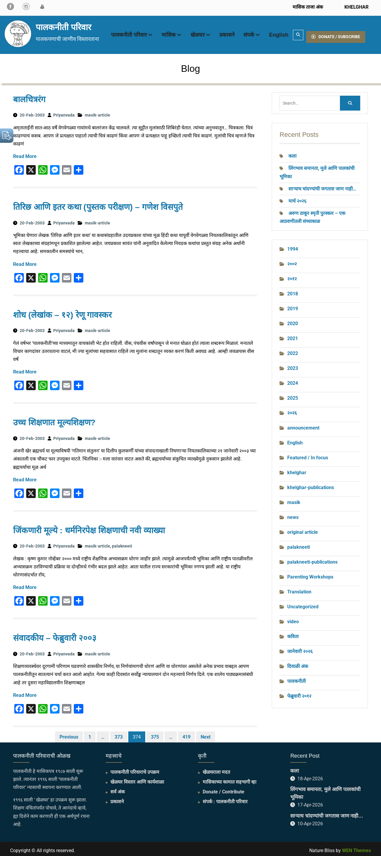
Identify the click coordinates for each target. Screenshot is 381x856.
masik (293, 499)
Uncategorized (302, 604)
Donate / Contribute (223, 789)
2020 (292, 320)
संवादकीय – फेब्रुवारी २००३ (54, 635)
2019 (292, 305)
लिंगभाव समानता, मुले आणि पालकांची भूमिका (325, 790)
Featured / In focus (307, 455)
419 (186, 734)
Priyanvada (64, 112)
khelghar (296, 469)
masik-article (97, 112)
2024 (292, 380)
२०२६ (292, 410)
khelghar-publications (310, 484)
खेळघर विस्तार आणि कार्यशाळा (137, 779)
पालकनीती (296, 678)
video (293, 618)
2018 (292, 291)
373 (119, 734)
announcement (303, 425)
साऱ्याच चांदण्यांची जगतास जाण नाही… (322, 186)
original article (302, 529)
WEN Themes (356, 847)
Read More (25, 153)
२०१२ (292, 276)
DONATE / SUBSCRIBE (335, 33)
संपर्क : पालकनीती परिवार (225, 798)
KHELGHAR (355, 7)
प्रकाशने (227, 33)
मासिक (169, 33)
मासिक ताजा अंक (307, 7)
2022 (292, 350)
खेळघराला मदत (216, 769)
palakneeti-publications (312, 559)
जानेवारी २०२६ (300, 648)
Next (205, 734)
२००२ (292, 261)
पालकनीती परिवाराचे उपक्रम (134, 769)
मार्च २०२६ (297, 198)
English (278, 33)
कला (292, 153)
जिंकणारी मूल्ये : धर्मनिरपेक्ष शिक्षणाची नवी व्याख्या (89, 527)
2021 (292, 335)
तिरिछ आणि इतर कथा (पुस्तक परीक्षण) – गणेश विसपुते (97, 204)
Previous (69, 734)
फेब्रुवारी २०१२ (299, 693)
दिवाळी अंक (297, 663)
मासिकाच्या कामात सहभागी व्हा (229, 779)
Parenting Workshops (310, 574)
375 (155, 734)
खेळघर (197, 33)
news (293, 514)
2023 (292, 365)
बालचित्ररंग (29, 96)
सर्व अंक (117, 789)
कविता (293, 633)
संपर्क (248, 33)
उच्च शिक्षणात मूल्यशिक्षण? (54, 419)
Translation (299, 589)
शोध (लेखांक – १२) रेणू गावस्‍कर (62, 312)
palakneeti (122, 543)
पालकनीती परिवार (63, 25)
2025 (292, 395)
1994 (292, 246)
